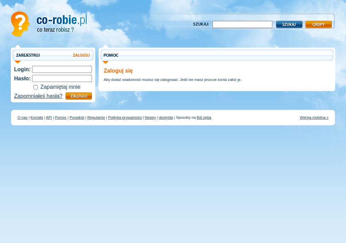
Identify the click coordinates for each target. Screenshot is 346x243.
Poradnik (77, 117)
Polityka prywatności (125, 117)
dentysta (166, 117)
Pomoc (61, 117)
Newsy (150, 117)
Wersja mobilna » (314, 117)
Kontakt (36, 117)
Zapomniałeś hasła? (38, 96)
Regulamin (96, 117)
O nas (22, 117)
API (49, 117)
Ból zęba (204, 117)
